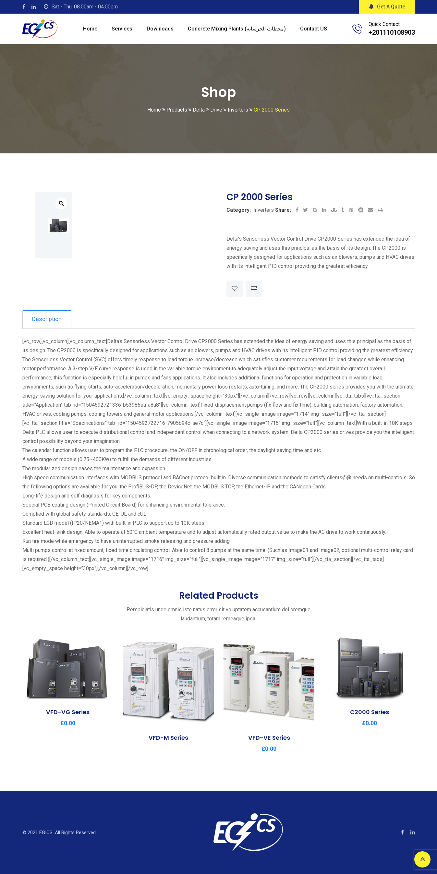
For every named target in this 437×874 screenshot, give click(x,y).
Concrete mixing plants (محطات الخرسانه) (237, 29)
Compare (254, 289)
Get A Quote (387, 7)
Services (122, 29)
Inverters (263, 210)
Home (90, 29)
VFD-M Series (168, 738)
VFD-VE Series (269, 738)
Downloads (160, 29)
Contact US (313, 29)
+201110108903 (392, 32)
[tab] (47, 319)
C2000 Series (369, 712)
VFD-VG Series (68, 712)
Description (47, 319)
